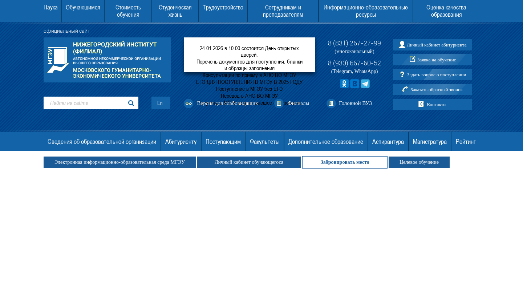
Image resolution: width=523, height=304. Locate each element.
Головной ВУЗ (355, 103)
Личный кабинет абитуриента (436, 45)
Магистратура (430, 141)
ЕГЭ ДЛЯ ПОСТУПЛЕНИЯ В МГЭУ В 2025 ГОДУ (249, 81)
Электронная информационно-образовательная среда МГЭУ (119, 162)
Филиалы (298, 103)
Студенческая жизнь (175, 11)
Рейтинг (465, 141)
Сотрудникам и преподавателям (283, 11)
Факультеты (265, 141)
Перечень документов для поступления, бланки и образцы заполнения (249, 64)
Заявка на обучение (436, 59)
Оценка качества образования (446, 11)
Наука (51, 7)
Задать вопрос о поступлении (436, 74)
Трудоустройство (223, 7)
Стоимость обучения (128, 11)
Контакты (436, 104)
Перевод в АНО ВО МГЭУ (249, 95)
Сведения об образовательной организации (102, 141)
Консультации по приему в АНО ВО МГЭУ (249, 75)
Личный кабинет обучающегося (249, 162)
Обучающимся (83, 7)
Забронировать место (344, 162)
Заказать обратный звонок (436, 89)
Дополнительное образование (325, 141)
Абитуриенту (180, 141)
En (160, 103)
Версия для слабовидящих (227, 103)
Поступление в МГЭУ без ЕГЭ (249, 88)
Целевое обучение (419, 162)
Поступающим (223, 141)
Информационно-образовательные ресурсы (366, 11)
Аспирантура (388, 141)
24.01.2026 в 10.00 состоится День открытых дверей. (249, 51)
